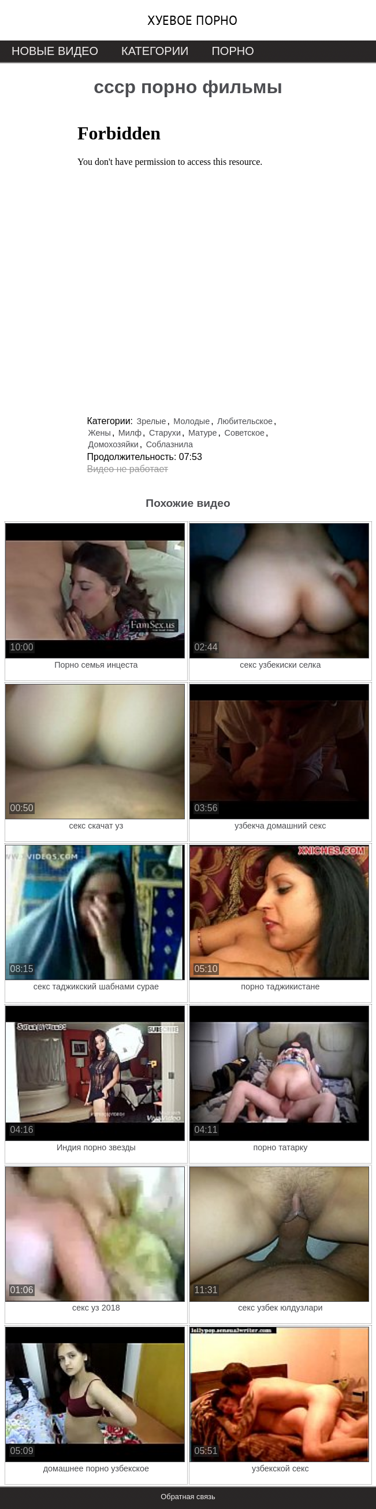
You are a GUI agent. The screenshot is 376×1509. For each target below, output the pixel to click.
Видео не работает (128, 469)
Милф (130, 432)
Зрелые (151, 421)
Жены (99, 432)
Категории (154, 51)
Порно (232, 51)
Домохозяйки (113, 444)
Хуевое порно (192, 20)
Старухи (165, 432)
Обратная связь (188, 1496)
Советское (244, 432)
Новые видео (55, 51)
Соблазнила (169, 444)
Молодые (191, 421)
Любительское (245, 421)
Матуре (202, 432)
